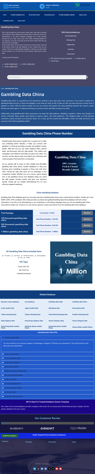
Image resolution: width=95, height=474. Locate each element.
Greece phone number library (82, 327)
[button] (13, 446)
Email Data (83, 15)
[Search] (87, 77)
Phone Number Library (67, 15)
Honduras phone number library (33, 327)
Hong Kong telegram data (34, 321)
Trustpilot (4, 423)
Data (5, 15)
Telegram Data (49, 15)
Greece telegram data (56, 321)
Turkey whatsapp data (8, 314)
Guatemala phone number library (58, 327)
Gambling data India (56, 302)
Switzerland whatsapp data (58, 314)
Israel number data (7, 308)
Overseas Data (8, 21)
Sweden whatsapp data (80, 314)
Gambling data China (79, 302)
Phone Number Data (18, 15)
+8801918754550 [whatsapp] (13, 5)
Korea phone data (78, 308)
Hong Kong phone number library (10, 327)
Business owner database (10, 302)
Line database (30, 302)
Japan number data (31, 308)
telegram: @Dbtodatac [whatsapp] (52, 5)
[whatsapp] (5, 6)
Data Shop (21, 21)
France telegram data (79, 321)
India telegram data (8, 321)
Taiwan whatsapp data (32, 314)
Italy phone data (54, 308)
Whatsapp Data (34, 15)
